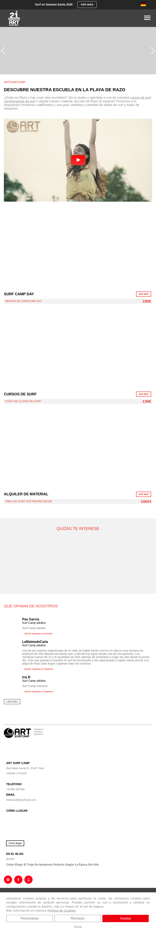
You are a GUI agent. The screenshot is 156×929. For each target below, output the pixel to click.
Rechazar (77, 918)
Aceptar (125, 918)
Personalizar (30, 918)
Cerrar (78, 926)
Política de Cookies (62, 910)
